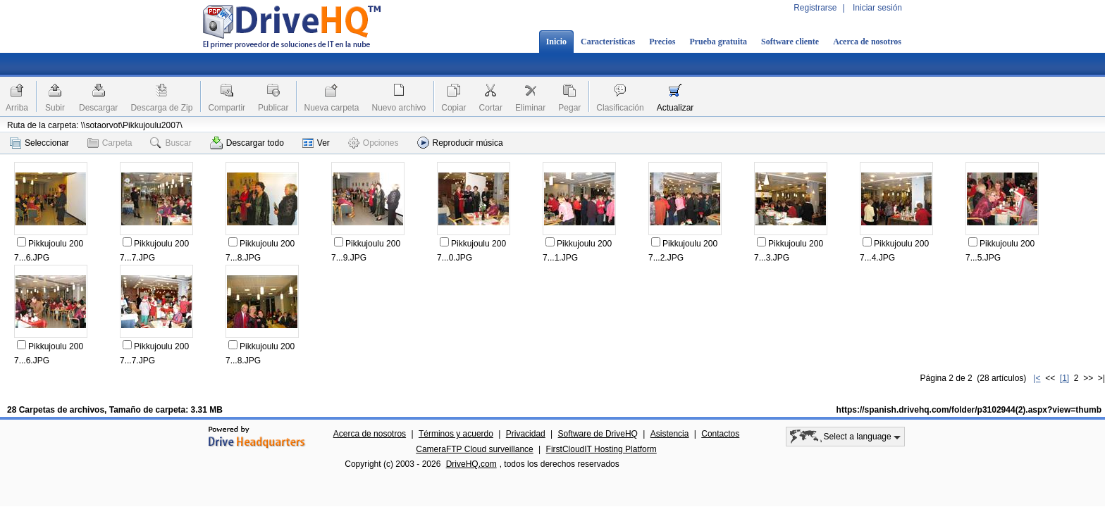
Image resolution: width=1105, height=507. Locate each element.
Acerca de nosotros (867, 41)
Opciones (373, 143)
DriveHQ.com (471, 464)
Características (608, 41)
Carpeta (109, 143)
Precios (662, 41)
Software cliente (790, 41)
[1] (1064, 378)
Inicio (556, 41)
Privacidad (525, 434)
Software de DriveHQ (598, 434)
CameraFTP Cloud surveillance (474, 449)
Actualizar (675, 108)
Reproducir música (460, 143)
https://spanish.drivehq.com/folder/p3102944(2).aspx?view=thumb (969, 410)
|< (1036, 378)
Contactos (720, 434)
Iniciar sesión (877, 8)
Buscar (170, 143)
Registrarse (815, 8)
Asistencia (669, 434)
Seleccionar (39, 143)
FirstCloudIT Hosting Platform (601, 449)
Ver (316, 143)
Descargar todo (247, 143)
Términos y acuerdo (456, 434)
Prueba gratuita (718, 41)
